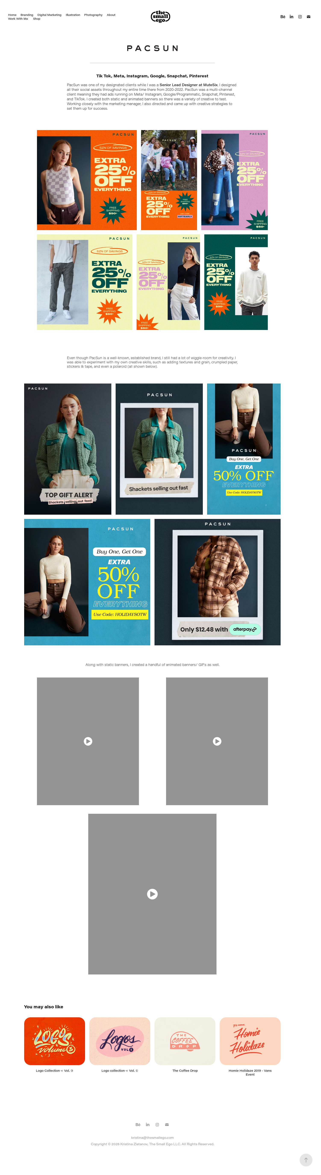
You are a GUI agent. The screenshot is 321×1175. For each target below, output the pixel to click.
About (111, 14)
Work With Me (18, 18)
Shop (36, 18)
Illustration (73, 14)
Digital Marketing (49, 14)
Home (12, 14)
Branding (27, 14)
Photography (93, 14)
